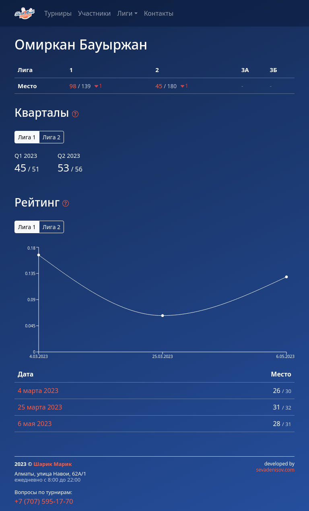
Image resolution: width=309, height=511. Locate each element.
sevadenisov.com (275, 469)
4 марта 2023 (38, 390)
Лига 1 (27, 137)
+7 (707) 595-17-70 (43, 501)
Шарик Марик (52, 464)
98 (73, 86)
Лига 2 (51, 137)
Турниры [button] (58, 13)
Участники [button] (94, 13)
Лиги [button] (124, 13)
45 (158, 86)
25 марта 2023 (40, 407)
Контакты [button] (158, 13)
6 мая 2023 (35, 423)
